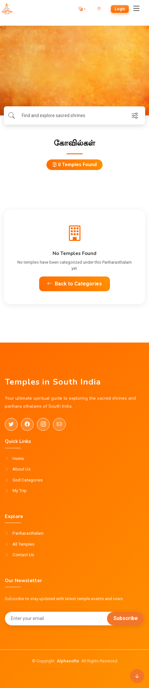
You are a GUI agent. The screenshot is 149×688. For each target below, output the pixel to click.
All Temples (23, 544)
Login (120, 9)
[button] (82, 9)
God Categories (27, 480)
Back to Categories (74, 284)
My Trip (19, 490)
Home (18, 458)
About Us (21, 469)
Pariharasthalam (28, 533)
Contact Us (23, 555)
